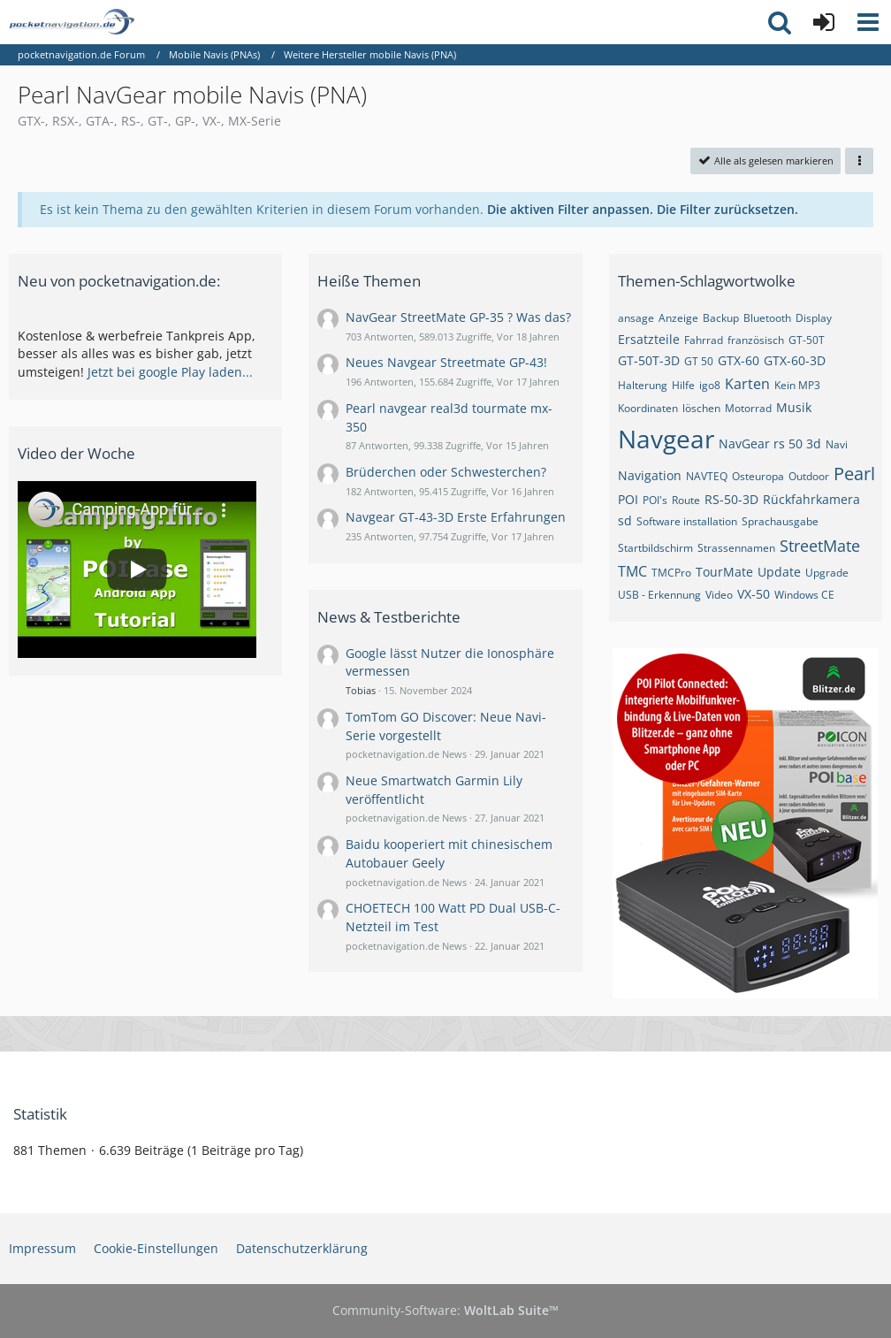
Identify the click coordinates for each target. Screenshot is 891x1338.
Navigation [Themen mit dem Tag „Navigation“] (650, 475)
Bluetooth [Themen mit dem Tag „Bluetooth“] (767, 317)
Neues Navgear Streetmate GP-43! (446, 362)
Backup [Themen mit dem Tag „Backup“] (721, 317)
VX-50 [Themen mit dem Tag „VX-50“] (753, 593)
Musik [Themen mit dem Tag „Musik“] (793, 407)
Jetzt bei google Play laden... (170, 371)
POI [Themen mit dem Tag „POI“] (628, 499)
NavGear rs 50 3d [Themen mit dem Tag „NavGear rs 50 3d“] (770, 443)
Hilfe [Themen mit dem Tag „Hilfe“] (683, 385)
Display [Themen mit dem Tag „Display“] (814, 317)
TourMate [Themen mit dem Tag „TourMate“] (724, 571)
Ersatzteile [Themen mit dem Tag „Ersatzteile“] (649, 339)
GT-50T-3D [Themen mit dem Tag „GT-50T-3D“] (649, 360)
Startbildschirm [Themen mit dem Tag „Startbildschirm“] (655, 547)
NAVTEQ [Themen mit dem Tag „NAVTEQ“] (706, 476)
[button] (868, 22)
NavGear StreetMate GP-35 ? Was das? (458, 317)
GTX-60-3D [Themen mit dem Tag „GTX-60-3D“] (795, 360)
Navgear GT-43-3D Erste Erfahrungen (456, 516)
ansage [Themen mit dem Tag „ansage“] (636, 317)
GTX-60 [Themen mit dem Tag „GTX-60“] (738, 360)
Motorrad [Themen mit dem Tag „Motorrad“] (748, 408)
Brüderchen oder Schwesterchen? (446, 471)
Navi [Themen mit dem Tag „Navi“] (837, 444)
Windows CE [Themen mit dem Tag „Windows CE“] (804, 594)
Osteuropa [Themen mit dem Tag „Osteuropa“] (758, 476)
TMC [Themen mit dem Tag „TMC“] (632, 571)
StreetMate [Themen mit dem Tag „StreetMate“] (820, 545)
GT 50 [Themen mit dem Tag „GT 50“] (698, 361)
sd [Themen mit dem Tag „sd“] (625, 520)
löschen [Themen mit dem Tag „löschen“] (701, 408)
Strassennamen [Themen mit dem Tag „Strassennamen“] (736, 547)
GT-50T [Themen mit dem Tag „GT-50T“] (806, 340)
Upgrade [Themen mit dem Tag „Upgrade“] (827, 572)
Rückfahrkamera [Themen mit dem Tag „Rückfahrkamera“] (811, 499)
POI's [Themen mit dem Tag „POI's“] (655, 500)
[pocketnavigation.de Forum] (71, 22)
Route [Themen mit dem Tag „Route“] (686, 500)
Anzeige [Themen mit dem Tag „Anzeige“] (678, 317)
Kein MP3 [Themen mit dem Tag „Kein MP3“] (797, 385)
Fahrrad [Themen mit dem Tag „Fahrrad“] (703, 340)
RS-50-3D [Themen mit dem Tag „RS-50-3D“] (731, 499)
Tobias (361, 690)
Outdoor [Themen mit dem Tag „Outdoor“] (808, 476)
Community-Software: (445, 1310)
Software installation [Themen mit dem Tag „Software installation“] (686, 521)
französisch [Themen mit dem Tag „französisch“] (755, 340)
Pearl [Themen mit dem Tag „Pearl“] (854, 474)
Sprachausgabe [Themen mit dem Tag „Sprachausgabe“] (780, 521)
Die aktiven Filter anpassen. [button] (570, 209)
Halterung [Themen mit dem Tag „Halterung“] (642, 385)
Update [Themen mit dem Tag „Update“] (779, 571)
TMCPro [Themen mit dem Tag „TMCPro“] (671, 572)
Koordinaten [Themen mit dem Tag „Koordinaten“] (648, 408)
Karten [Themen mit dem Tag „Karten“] (747, 384)
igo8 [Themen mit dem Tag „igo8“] (709, 385)
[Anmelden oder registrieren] (824, 22)
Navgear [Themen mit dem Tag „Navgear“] (666, 438)
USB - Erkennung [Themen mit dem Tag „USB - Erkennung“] (659, 594)
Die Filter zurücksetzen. (727, 209)
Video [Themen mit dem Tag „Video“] (719, 594)
